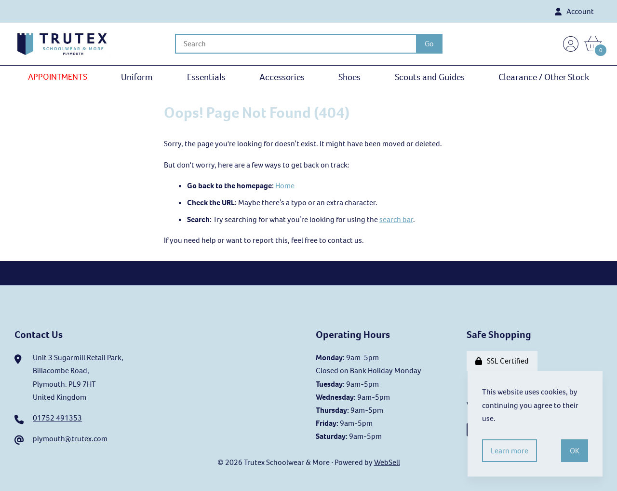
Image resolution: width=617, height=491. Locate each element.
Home (285, 186)
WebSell (387, 462)
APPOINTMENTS (57, 77)
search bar (396, 219)
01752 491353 (57, 418)
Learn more (509, 451)
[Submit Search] (429, 44)
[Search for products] (295, 44)
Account (574, 11)
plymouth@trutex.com (70, 439)
